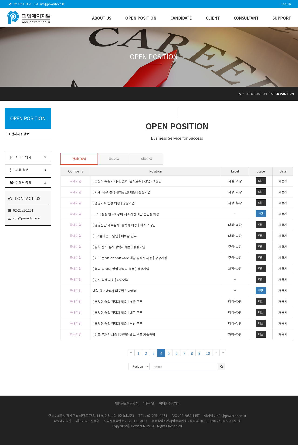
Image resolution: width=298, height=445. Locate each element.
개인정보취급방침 (127, 403)
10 (209, 353)
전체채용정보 (18, 133)
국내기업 (113, 158)
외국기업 (146, 158)
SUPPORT (281, 18)
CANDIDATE (181, 18)
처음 (131, 352)
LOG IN (286, 4)
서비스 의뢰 (28, 157)
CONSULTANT (246, 18)
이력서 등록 (28, 182)
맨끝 (222, 352)
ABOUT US (101, 18)
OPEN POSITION (140, 18)
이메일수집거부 (169, 403)
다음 (216, 352)
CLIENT (213, 18)
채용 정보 (28, 169)
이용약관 (149, 403)
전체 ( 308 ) (79, 158)
